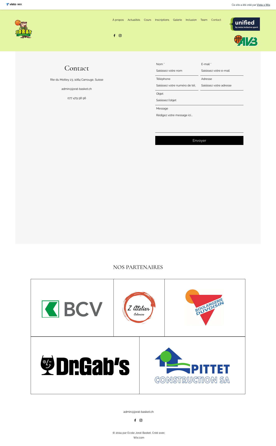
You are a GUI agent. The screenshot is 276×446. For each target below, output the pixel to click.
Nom (159, 64)
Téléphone (163, 79)
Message (162, 108)
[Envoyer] (199, 140)
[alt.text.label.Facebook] (114, 35)
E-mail (205, 64)
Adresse (206, 79)
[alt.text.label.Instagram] (120, 35)
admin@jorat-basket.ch (77, 89)
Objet (159, 93)
